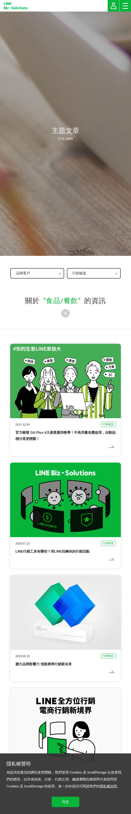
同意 (65, 802)
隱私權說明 (108, 786)
